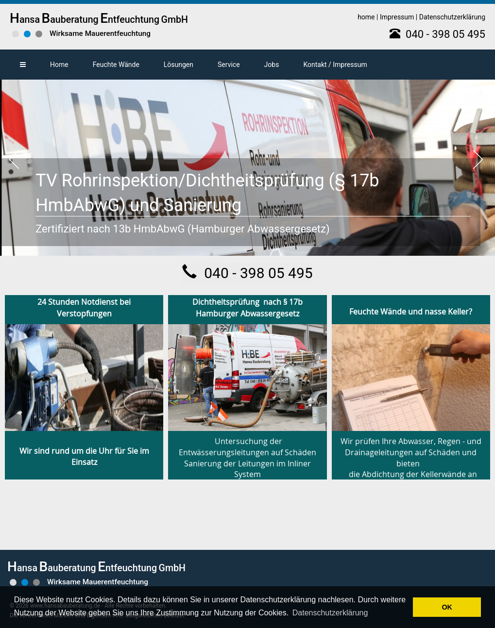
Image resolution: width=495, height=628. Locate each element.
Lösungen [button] (178, 64)
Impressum (397, 17)
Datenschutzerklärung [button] (330, 613)
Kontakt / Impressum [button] (335, 64)
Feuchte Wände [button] (116, 64)
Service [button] (229, 64)
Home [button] (59, 64)
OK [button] (447, 607)
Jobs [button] (271, 64)
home (366, 17)
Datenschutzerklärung (452, 17)
